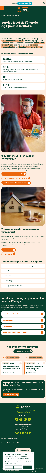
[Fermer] (44, 3)
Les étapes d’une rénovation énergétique (18, 266)
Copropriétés (8, 254)
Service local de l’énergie (23, 438)
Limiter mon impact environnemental (15, 183)
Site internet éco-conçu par (31, 471)
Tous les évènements (22, 351)
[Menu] (2, 8)
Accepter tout (27, 467)
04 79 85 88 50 (23, 433)
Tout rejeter (18, 467)
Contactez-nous (10, 394)
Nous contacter (24, 450)
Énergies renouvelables (12, 286)
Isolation (7, 271)
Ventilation (8, 276)
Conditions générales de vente (11, 470)
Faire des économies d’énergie (13, 174)
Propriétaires (8, 250)
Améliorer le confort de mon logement (15, 178)
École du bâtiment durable (23, 443)
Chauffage (8, 281)
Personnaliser (9, 467)
